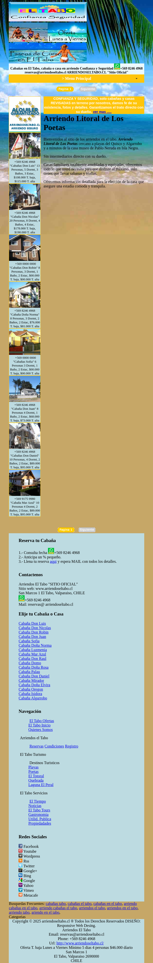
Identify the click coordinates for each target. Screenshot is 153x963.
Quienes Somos (40, 729)
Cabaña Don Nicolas (35, 628)
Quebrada (35, 780)
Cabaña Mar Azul (32, 654)
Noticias (34, 806)
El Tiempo (37, 801)
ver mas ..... (102, 112)
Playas (33, 767)
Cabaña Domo (30, 663)
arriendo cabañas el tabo (58, 908)
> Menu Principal (76, 78)
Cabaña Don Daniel (34, 676)
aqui (53, 561)
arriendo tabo (19, 912)
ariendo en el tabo (45, 912)
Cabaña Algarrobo (33, 698)
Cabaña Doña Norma (35, 645)
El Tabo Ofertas (41, 721)
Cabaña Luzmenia (33, 650)
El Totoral (36, 776)
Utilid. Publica (39, 819)
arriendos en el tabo (122, 908)
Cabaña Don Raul (32, 658)
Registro (71, 746)
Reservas (36, 746)
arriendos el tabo (92, 908)
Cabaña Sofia (29, 641)
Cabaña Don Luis (32, 623)
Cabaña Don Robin (33, 632)
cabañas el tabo (80, 904)
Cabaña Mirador (31, 680)
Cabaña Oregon (31, 689)
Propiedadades (39, 823)
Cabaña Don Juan (32, 637)
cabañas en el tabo (107, 904)
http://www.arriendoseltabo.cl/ (80, 943)
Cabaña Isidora (30, 694)
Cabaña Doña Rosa (33, 667)
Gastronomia (38, 814)
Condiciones (54, 746)
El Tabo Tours (39, 810)
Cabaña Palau (29, 672)
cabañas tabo (56, 904)
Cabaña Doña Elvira (34, 685)
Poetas (33, 771)
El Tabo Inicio (39, 725)
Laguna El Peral (40, 785)
